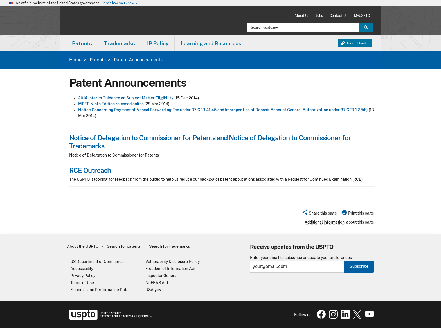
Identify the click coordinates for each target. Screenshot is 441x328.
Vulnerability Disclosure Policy (172, 261)
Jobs (319, 16)
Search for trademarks (169, 246)
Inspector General (161, 275)
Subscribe (359, 266)
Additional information (325, 222)
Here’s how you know (119, 3)
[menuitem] (82, 43)
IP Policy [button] (157, 43)
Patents (98, 60)
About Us (301, 16)
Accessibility (81, 268)
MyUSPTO (362, 16)
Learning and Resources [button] (211, 43)
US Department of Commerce (97, 261)
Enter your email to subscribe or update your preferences (301, 258)
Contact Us (338, 16)
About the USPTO (82, 246)
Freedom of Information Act (170, 268)
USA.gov (153, 289)
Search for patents (124, 246)
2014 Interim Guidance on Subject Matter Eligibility (126, 98)
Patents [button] (82, 43)
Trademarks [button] (119, 43)
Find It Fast (353, 43)
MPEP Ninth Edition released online (111, 104)
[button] (319, 214)
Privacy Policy (82, 275)
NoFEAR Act (156, 282)
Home (75, 60)
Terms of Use (82, 282)
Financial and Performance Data (99, 289)
